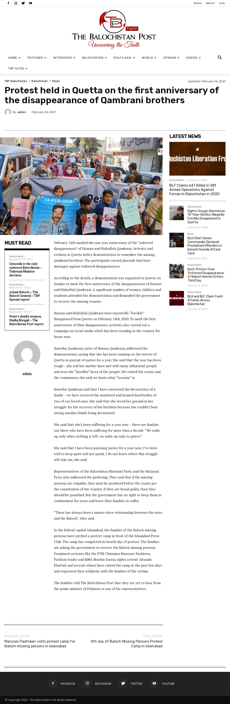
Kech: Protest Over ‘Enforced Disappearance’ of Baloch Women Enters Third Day (206, 274)
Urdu (222, 3)
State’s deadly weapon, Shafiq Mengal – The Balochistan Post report (26, 320)
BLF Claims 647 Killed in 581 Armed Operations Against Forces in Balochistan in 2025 (194, 189)
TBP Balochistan (15, 81)
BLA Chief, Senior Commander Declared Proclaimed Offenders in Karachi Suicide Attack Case (205, 245)
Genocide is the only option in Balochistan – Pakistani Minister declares (25, 269)
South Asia (124, 57)
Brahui (198, 3)
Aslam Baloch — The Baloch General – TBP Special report (24, 296)
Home (14, 57)
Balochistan (94, 57)
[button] (219, 58)
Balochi (210, 3)
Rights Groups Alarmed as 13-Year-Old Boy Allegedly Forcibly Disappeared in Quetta (206, 216)
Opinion (171, 57)
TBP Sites (18, 68)
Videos (193, 57)
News (56, 81)
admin (21, 112)
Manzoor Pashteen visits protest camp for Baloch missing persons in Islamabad (39, 643)
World (149, 57)
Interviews (64, 57)
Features (36, 57)
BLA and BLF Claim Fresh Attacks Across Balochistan (205, 300)
